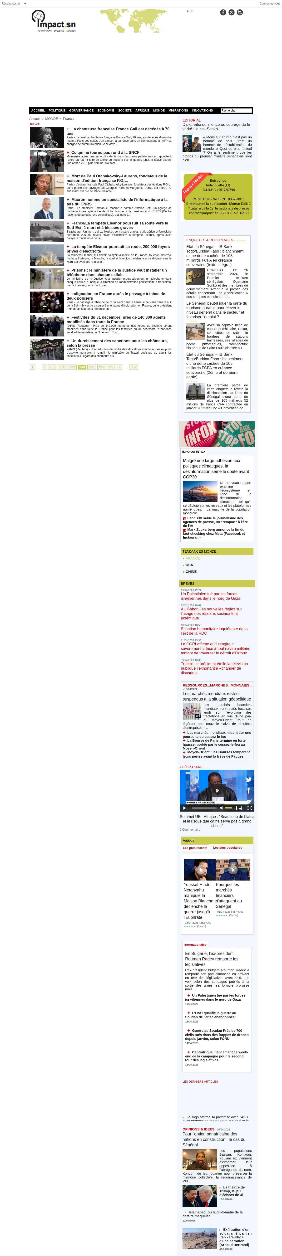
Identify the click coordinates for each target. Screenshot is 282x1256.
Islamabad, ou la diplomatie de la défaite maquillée (213, 1105)
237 (51, 367)
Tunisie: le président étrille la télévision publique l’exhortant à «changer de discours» (216, 595)
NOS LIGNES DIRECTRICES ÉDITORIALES (211, 1204)
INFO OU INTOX (194, 407)
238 (60, 367)
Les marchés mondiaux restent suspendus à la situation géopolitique (215, 622)
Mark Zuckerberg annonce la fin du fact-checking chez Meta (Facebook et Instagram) (213, 475)
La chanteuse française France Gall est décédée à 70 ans (116, 128)
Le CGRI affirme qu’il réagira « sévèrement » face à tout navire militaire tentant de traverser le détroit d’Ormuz (216, 579)
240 (78, 367)
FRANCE (191, 498)
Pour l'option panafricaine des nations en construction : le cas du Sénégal (215, 1039)
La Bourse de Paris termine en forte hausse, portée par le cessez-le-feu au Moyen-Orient (215, 663)
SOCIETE (125, 110)
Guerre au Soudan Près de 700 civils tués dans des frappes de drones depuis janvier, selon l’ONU (216, 936)
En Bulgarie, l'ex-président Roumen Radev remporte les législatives (215, 869)
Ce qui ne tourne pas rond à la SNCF (100, 152)
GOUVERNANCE (81, 110)
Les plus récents (196, 756)
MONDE (159, 110)
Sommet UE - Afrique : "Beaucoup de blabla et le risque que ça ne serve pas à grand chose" (217, 733)
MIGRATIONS (178, 110)
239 (69, 367)
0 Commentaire (189, 738)
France (63, 118)
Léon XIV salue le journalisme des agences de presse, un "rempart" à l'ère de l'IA (216, 468)
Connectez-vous (270, 3)
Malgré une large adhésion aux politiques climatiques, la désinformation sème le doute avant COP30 (215, 425)
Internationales (196, 854)
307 (125, 367)
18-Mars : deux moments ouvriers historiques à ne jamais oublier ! (235, 1151)
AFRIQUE (142, 110)
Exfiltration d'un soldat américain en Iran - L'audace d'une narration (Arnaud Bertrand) (233, 1127)
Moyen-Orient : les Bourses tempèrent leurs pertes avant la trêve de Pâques (215, 670)
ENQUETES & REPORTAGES (205, 231)
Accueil (34, 118)
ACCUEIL (38, 110)
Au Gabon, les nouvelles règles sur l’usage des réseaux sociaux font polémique (215, 550)
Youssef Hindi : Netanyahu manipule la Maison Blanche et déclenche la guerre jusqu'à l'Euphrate (201, 810)
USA (188, 505)
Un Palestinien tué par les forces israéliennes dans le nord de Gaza (210, 901)
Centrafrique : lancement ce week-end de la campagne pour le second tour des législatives (216, 956)
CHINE (189, 512)
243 (104, 367)
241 (86, 367)
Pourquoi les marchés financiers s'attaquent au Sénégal (231, 804)
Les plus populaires (230, 756)
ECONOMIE (105, 110)
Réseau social (11, 3)
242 (95, 367)
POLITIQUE (57, 110)
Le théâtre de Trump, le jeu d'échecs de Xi (235, 1080)
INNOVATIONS (202, 110)
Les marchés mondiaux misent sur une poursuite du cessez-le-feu (211, 656)
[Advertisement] (141, 68)
